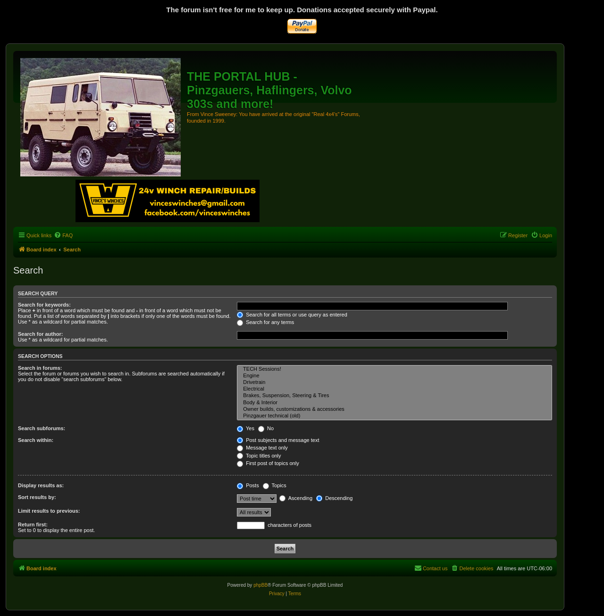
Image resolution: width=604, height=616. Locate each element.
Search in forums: (40, 368)
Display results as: (41, 485)
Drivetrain (394, 382)
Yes (245, 428)
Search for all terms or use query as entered (292, 314)
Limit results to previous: (49, 511)
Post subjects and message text (278, 440)
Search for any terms (265, 322)
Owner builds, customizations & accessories (394, 409)
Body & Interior (394, 403)
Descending (334, 498)
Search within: (35, 440)
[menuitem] (63, 235)
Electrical (394, 389)
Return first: (33, 524)
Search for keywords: (44, 305)
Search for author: (40, 334)
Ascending (295, 498)
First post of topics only (268, 463)
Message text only (262, 447)
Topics (274, 485)
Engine (394, 376)
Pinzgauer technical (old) (394, 416)
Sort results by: (37, 497)
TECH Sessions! (394, 369)
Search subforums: (41, 428)
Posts (248, 485)
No (266, 428)
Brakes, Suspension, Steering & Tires (394, 395)
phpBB (260, 585)
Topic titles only (259, 455)
